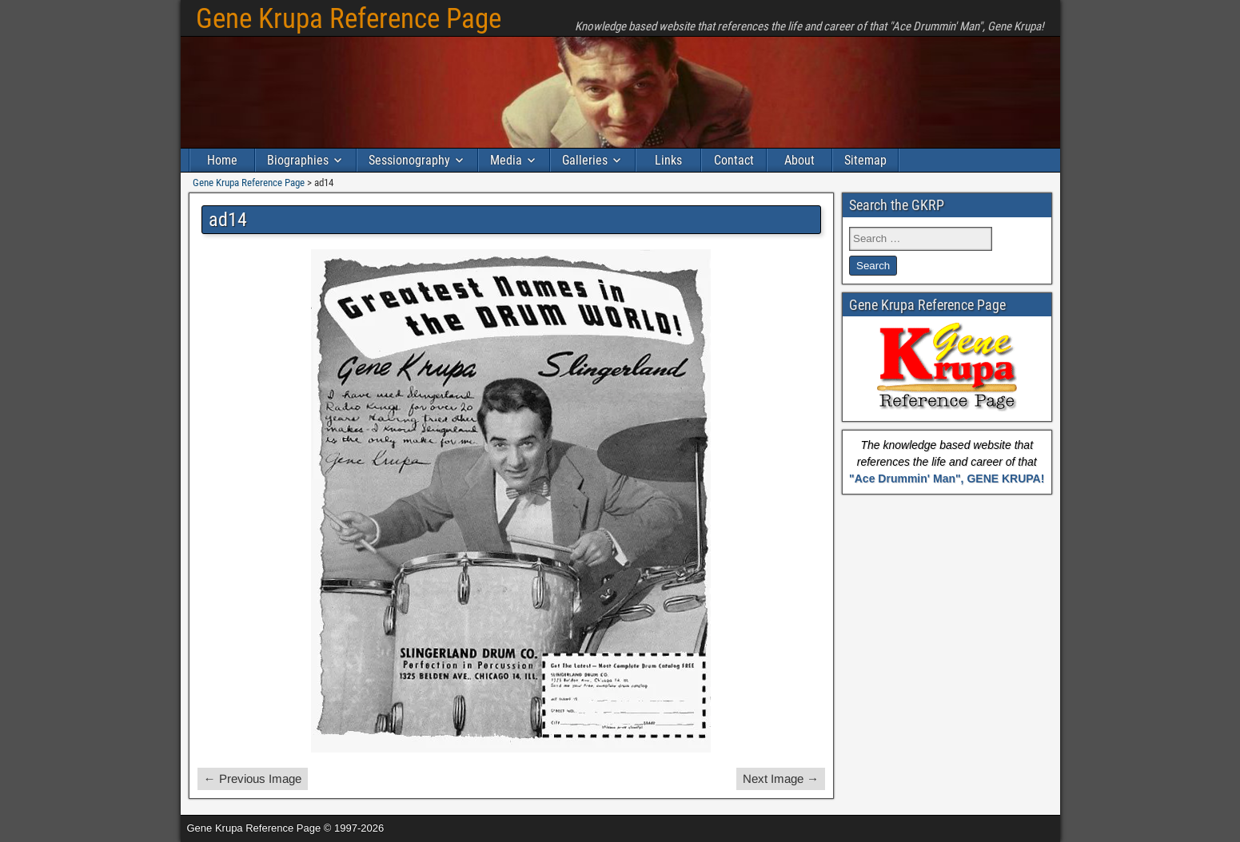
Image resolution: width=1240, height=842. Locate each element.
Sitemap (865, 160)
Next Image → (781, 778)
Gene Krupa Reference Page (348, 18)
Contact (734, 160)
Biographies (298, 160)
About (799, 160)
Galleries (585, 160)
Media (506, 160)
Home (222, 160)
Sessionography (409, 160)
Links (668, 160)
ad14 (228, 220)
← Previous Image (252, 778)
